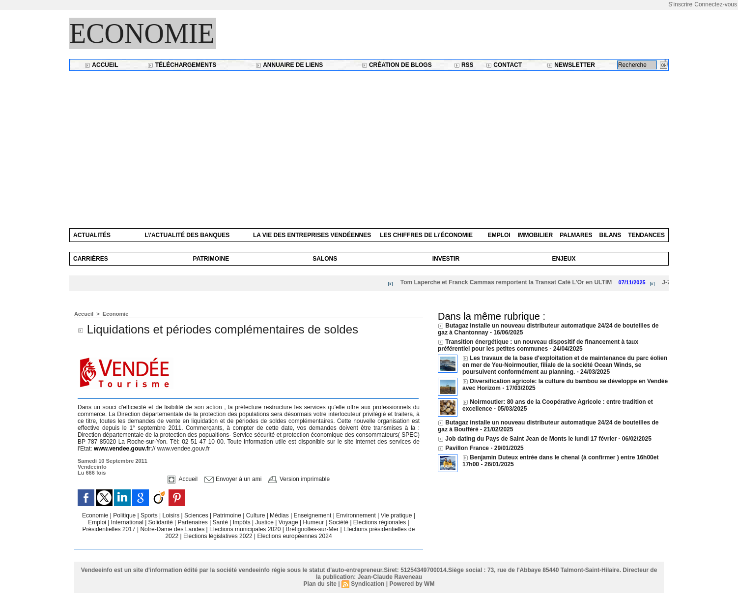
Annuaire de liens (289, 65)
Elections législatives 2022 (218, 536)
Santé (221, 522)
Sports (150, 515)
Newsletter (571, 65)
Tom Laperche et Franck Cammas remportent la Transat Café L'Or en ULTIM (511, 282)
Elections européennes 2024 (294, 536)
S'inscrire (680, 4)
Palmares (576, 235)
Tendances (646, 235)
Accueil (101, 65)
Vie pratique (397, 515)
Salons (324, 258)
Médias (280, 515)
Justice (265, 522)
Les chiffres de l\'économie (426, 235)
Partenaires (193, 522)
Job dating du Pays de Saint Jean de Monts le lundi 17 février (531, 438)
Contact (504, 65)
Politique (125, 515)
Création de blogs (397, 65)
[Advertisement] (369, 144)
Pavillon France (467, 448)
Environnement (356, 515)
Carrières (90, 258)
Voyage (288, 522)
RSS (464, 65)
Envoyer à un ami (233, 479)
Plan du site (320, 583)
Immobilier (535, 235)
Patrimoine (211, 258)
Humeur (314, 522)
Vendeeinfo (92, 467)
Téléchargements (181, 65)
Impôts (242, 522)
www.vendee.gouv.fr (122, 448)
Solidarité (161, 522)
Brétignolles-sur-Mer (312, 529)
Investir (445, 258)
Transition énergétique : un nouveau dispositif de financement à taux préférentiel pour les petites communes (538, 345)
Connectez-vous (715, 4)
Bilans (610, 235)
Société (338, 522)
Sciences (197, 515)
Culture (256, 515)
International (128, 522)
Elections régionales (380, 522)
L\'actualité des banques (186, 235)
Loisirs (172, 515)
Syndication (367, 583)
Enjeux (563, 258)
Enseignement (313, 515)
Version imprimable (299, 479)
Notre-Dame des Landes (173, 529)
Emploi (499, 235)
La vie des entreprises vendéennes (312, 235)
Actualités (92, 235)
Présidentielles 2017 (110, 529)
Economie (142, 33)
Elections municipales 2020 (245, 529)
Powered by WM (411, 583)
